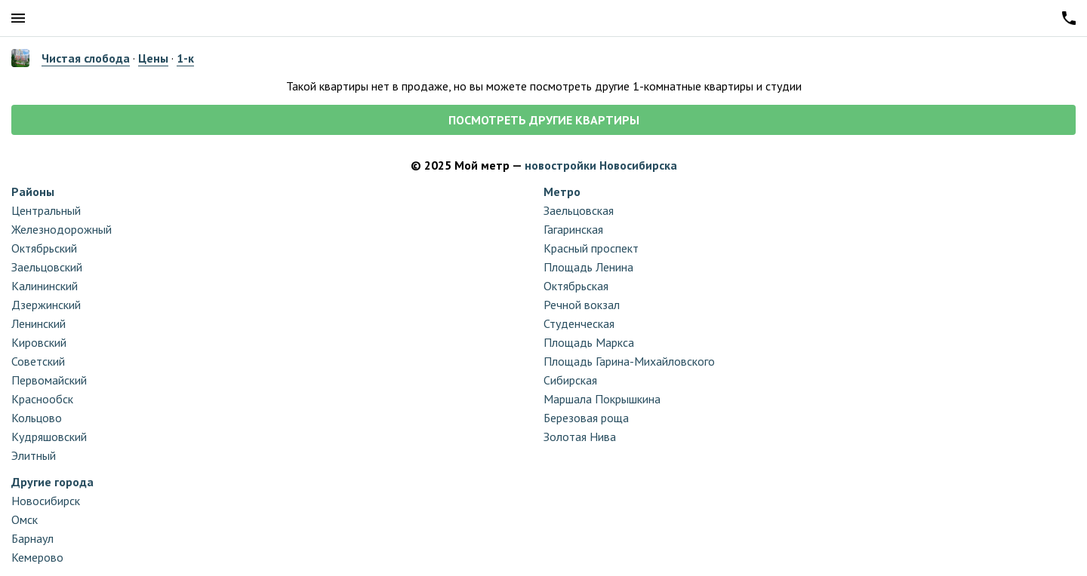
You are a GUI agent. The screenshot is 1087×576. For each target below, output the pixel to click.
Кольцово (36, 417)
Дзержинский (46, 304)
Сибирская (570, 380)
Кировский (38, 342)
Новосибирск (45, 500)
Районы (32, 191)
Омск (24, 519)
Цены (153, 58)
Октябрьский (44, 248)
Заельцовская (579, 210)
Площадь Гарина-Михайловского (629, 361)
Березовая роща (586, 417)
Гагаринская (573, 229)
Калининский (44, 285)
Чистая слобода (86, 58)
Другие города (52, 481)
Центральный (46, 210)
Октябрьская (576, 285)
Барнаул (32, 538)
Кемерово (37, 557)
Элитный (33, 455)
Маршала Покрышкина (602, 398)
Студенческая (579, 323)
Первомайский (49, 380)
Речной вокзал (582, 304)
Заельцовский (46, 266)
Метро (562, 191)
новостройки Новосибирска (601, 165)
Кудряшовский (49, 436)
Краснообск (42, 398)
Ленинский (38, 323)
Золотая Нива (580, 436)
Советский (38, 361)
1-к (185, 58)
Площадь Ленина (588, 266)
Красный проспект (591, 248)
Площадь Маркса (589, 342)
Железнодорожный (61, 229)
